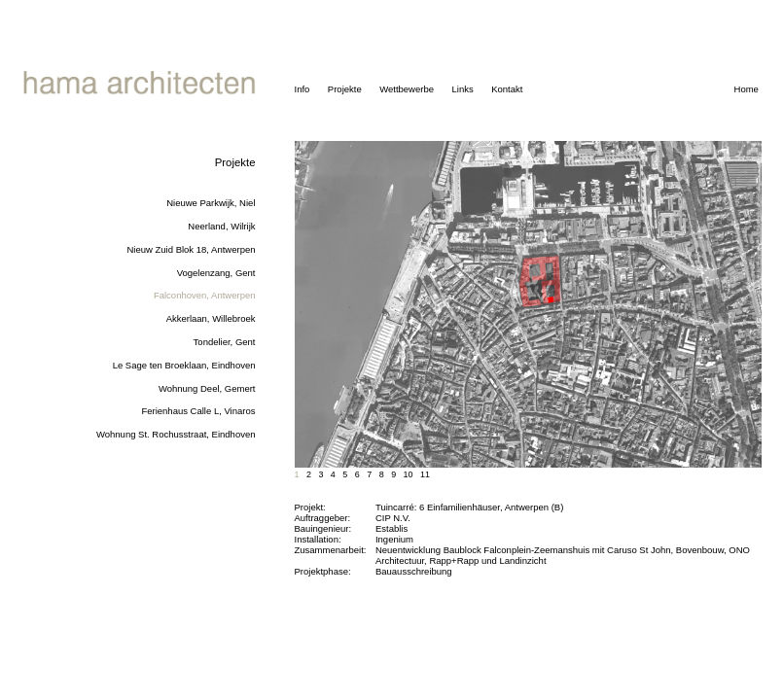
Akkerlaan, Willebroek (211, 318)
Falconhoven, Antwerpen (205, 295)
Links (462, 89)
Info (302, 89)
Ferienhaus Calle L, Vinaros (198, 410)
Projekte (345, 89)
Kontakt (506, 89)
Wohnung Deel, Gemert (207, 388)
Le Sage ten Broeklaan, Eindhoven (184, 365)
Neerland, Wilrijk (221, 226)
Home (746, 89)
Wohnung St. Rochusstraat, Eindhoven (176, 434)
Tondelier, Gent (225, 341)
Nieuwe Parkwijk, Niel (210, 202)
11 (425, 474)
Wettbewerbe (406, 89)
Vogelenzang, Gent (216, 272)
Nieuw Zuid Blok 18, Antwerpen (190, 249)
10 (408, 474)
